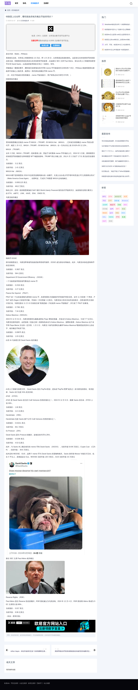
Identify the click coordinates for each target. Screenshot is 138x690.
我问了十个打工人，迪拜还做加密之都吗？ (116, 151)
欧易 (123, 217)
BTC (104, 196)
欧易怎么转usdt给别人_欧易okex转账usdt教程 (118, 39)
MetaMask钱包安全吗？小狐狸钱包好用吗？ (118, 24)
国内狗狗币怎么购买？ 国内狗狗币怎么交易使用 (123, 82)
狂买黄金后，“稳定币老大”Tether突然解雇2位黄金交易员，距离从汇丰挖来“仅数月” (117, 171)
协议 (123, 209)
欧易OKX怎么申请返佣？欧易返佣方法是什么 (118, 50)
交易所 (46, 3)
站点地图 (47, 683)
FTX (117, 217)
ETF (110, 200)
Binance (125, 200)
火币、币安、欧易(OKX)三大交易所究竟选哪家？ (118, 44)
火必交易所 (23, 683)
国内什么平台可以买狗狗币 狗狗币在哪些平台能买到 (123, 71)
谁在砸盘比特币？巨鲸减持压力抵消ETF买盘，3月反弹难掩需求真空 (117, 156)
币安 (104, 200)
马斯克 (111, 217)
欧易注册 (45, 45)
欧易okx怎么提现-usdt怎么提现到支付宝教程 (118, 34)
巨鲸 (119, 205)
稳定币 (112, 205)
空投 (117, 213)
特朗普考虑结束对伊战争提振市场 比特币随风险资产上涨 (117, 176)
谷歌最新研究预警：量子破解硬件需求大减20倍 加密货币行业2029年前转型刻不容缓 (117, 161)
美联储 (116, 200)
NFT (117, 209)
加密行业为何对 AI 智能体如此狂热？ (114, 166)
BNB (110, 221)
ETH (110, 196)
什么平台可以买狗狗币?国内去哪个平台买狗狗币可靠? (123, 94)
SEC (125, 205)
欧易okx (7, 683)
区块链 (105, 209)
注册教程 (56, 45)
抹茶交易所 (32, 683)
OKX (123, 213)
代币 (125, 196)
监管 (111, 213)
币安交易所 (14, 683)
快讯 (24, 3)
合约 (111, 209)
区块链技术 (35, 3)
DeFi (104, 221)
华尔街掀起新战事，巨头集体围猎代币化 (115, 141)
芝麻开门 (40, 683)
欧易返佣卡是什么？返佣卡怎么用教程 (117, 29)
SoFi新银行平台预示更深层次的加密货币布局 (117, 146)
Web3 (105, 213)
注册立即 (34, 40)
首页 (16, 3)
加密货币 (118, 196)
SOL (104, 217)
